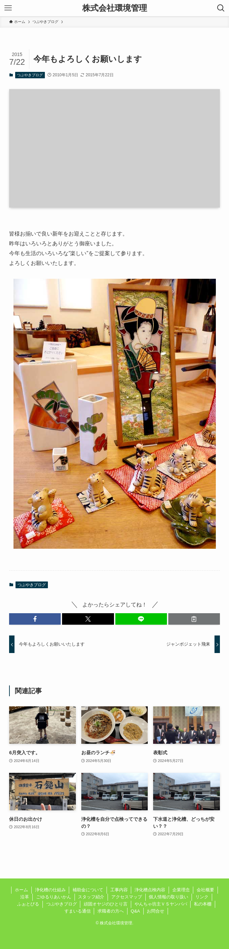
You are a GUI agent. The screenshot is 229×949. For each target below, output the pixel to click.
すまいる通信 (77, 911)
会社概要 (205, 889)
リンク (201, 896)
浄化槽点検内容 (150, 889)
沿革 (24, 896)
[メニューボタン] (8, 8)
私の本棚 (202, 903)
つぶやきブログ (30, 75)
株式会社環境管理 (114, 8)
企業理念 (181, 889)
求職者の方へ (110, 911)
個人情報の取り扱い (168, 896)
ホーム (21, 889)
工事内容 (119, 889)
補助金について (88, 889)
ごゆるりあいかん (53, 896)
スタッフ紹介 (91, 896)
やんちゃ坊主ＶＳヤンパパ (161, 903)
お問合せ (155, 911)
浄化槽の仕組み (50, 889)
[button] (35, 619)
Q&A (135, 911)
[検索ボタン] (221, 8)
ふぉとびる (28, 903)
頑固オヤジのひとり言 (105, 903)
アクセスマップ (126, 896)
